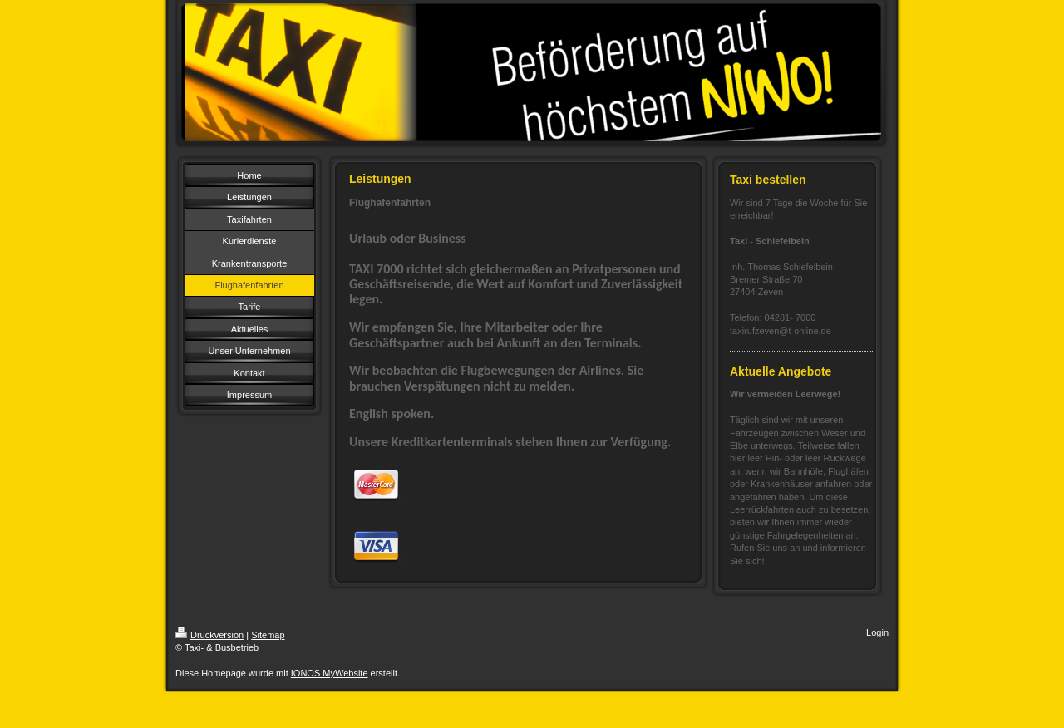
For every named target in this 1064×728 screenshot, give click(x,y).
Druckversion (209, 635)
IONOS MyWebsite (329, 673)
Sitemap (267, 635)
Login (877, 632)
